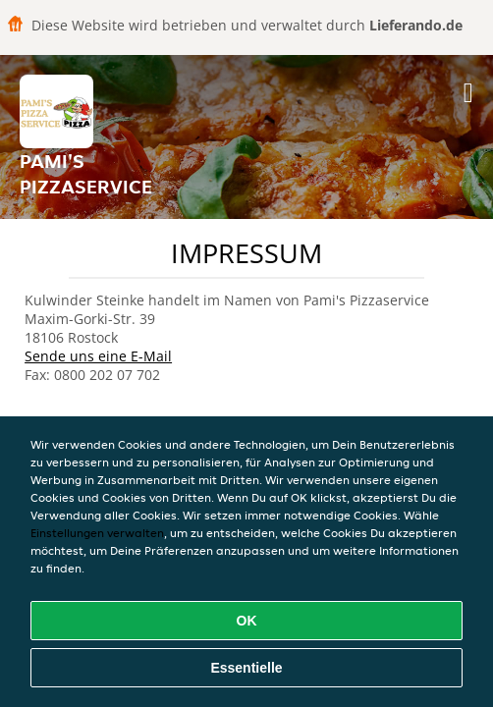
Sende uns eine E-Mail (98, 356)
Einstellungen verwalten (97, 532)
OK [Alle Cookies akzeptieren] (247, 620)
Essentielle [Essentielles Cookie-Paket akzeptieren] (246, 668)
